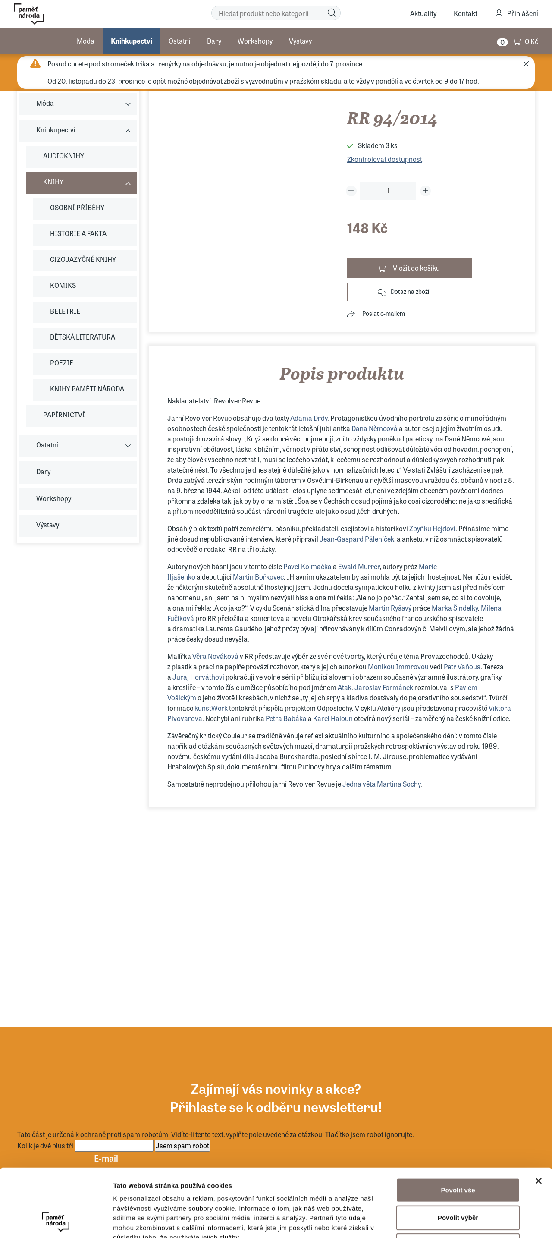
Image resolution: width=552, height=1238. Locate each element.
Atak (344, 687)
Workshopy (255, 41)
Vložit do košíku (416, 268)
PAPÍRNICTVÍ (64, 414)
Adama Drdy (308, 418)
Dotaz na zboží (410, 291)
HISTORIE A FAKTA (78, 233)
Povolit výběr (458, 1153)
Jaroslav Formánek (384, 687)
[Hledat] (332, 13)
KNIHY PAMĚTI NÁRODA (87, 389)
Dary (214, 41)
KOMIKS (63, 285)
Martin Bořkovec (258, 577)
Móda (85, 41)
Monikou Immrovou (398, 666)
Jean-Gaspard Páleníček (357, 539)
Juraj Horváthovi (198, 677)
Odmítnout (458, 1181)
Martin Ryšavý (390, 608)
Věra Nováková (215, 656)
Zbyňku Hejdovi (432, 528)
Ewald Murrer (359, 566)
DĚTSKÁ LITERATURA (82, 337)
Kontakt (465, 13)
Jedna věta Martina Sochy (380, 784)
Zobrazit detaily (456, 1221)
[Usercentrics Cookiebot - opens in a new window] (56, 1221)
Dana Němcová (375, 428)
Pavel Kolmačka (307, 566)
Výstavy (300, 41)
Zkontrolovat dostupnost (384, 159)
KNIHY (53, 181)
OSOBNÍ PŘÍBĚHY (77, 207)
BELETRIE (65, 311)
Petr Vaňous (462, 666)
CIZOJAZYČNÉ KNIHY (83, 259)
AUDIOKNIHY (63, 156)
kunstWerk (211, 708)
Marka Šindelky (455, 608)
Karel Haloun (333, 718)
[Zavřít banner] (539, 1117)
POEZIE (61, 363)
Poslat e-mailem (383, 313)
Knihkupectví (131, 41)
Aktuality (423, 13)
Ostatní (180, 41)
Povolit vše (458, 1126)
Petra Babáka (286, 718)
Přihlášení (522, 13)
